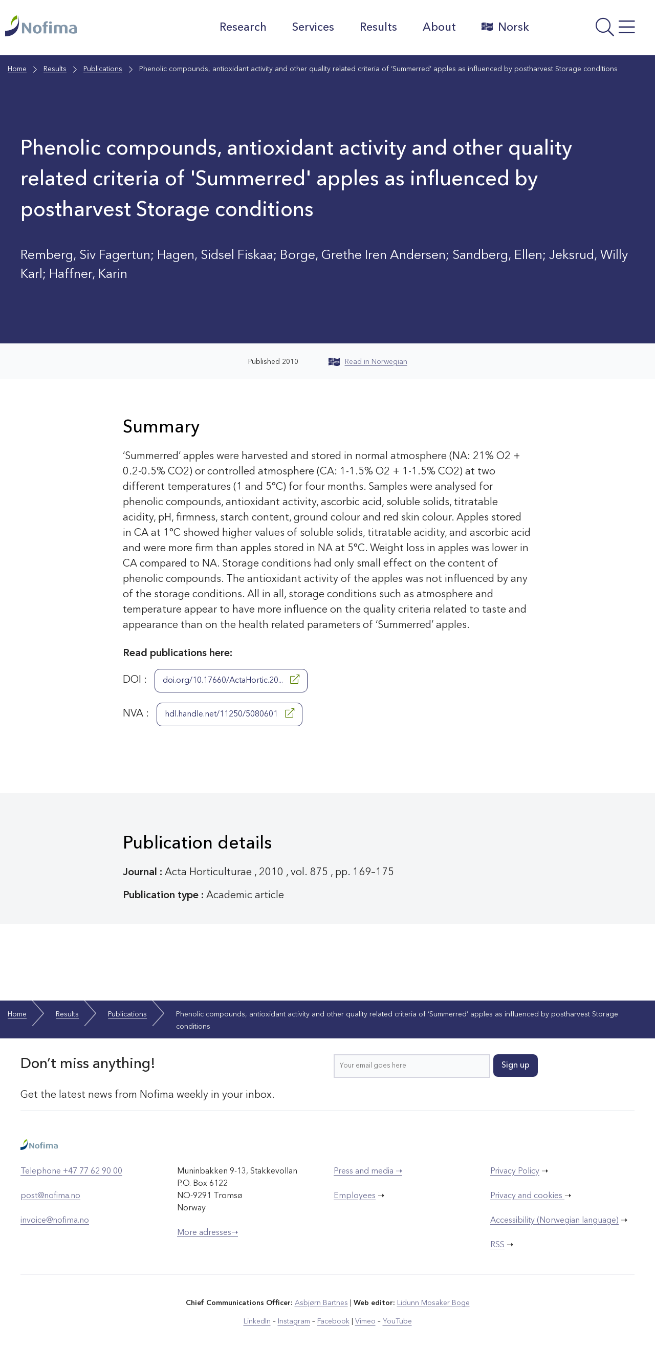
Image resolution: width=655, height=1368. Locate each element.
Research (243, 27)
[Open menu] (594, 30)
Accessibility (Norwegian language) (554, 1221)
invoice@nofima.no (54, 1221)
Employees (355, 1196)
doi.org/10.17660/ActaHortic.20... (231, 680)
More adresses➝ (207, 1233)
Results (378, 27)
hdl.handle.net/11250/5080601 (229, 713)
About (439, 27)
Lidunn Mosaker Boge (433, 1303)
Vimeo (365, 1321)
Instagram (294, 1321)
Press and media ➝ (368, 1171)
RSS (497, 1245)
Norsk (505, 27)
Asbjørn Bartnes (321, 1303)
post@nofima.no (50, 1196)
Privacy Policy (514, 1171)
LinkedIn (257, 1321)
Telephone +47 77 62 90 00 (71, 1171)
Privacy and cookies (527, 1196)
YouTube (397, 1321)
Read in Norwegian (368, 361)
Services (313, 27)
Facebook (333, 1321)
